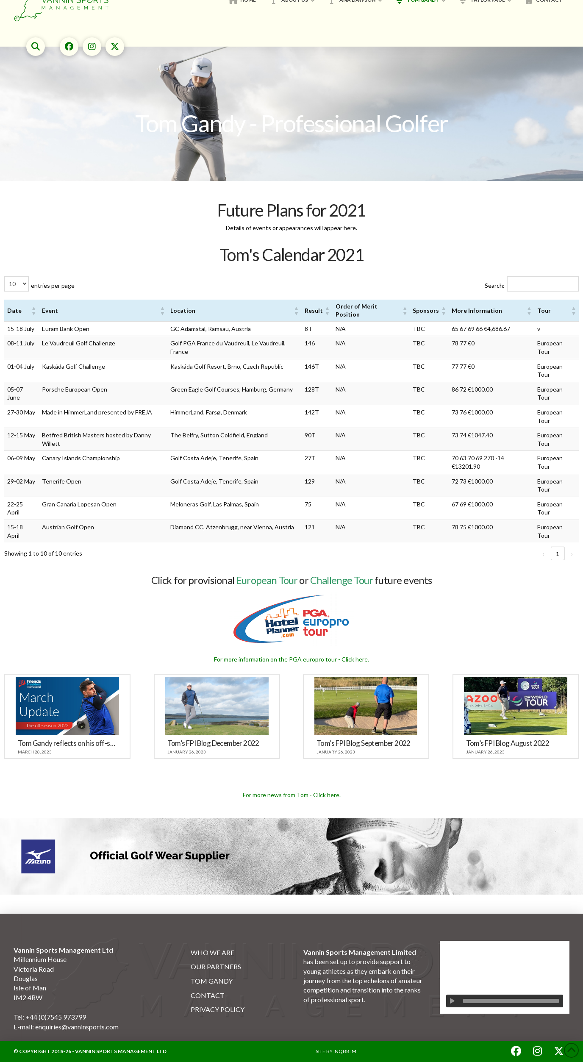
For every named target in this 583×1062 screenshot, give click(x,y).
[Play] (452, 1001)
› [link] (572, 553)
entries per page (53, 285)
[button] (35, 46)
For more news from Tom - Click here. (292, 794)
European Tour (266, 580)
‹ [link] (543, 553)
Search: (495, 285)
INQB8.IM (344, 1051)
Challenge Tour (341, 580)
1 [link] (557, 553)
